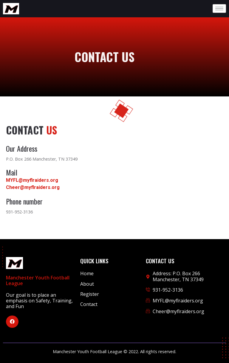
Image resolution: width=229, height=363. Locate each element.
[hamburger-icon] (219, 8)
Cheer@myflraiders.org (33, 187)
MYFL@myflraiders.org (32, 180)
